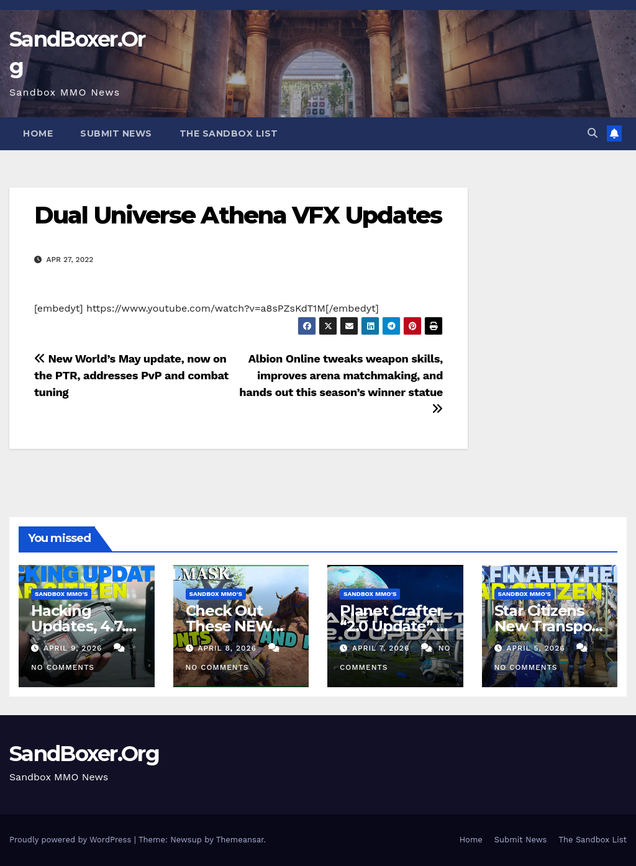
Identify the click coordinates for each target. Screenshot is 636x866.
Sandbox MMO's (61, 593)
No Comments (62, 667)
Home (38, 133)
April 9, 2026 (74, 648)
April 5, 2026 (537, 648)
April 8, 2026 (228, 648)
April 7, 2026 (382, 648)
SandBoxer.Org (84, 754)
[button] (592, 133)
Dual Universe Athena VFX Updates (238, 215)
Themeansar (240, 839)
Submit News (116, 133)
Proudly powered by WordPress (71, 839)
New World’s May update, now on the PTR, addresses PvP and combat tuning (131, 375)
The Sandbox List (228, 133)
